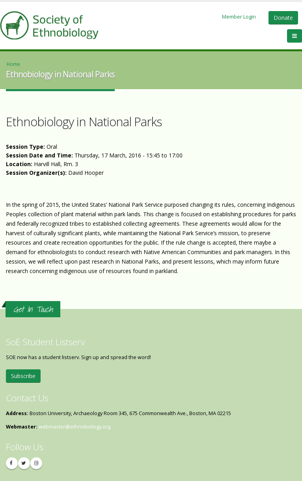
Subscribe (23, 376)
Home (13, 64)
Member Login (239, 16)
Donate (283, 17)
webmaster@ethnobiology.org (74, 426)
